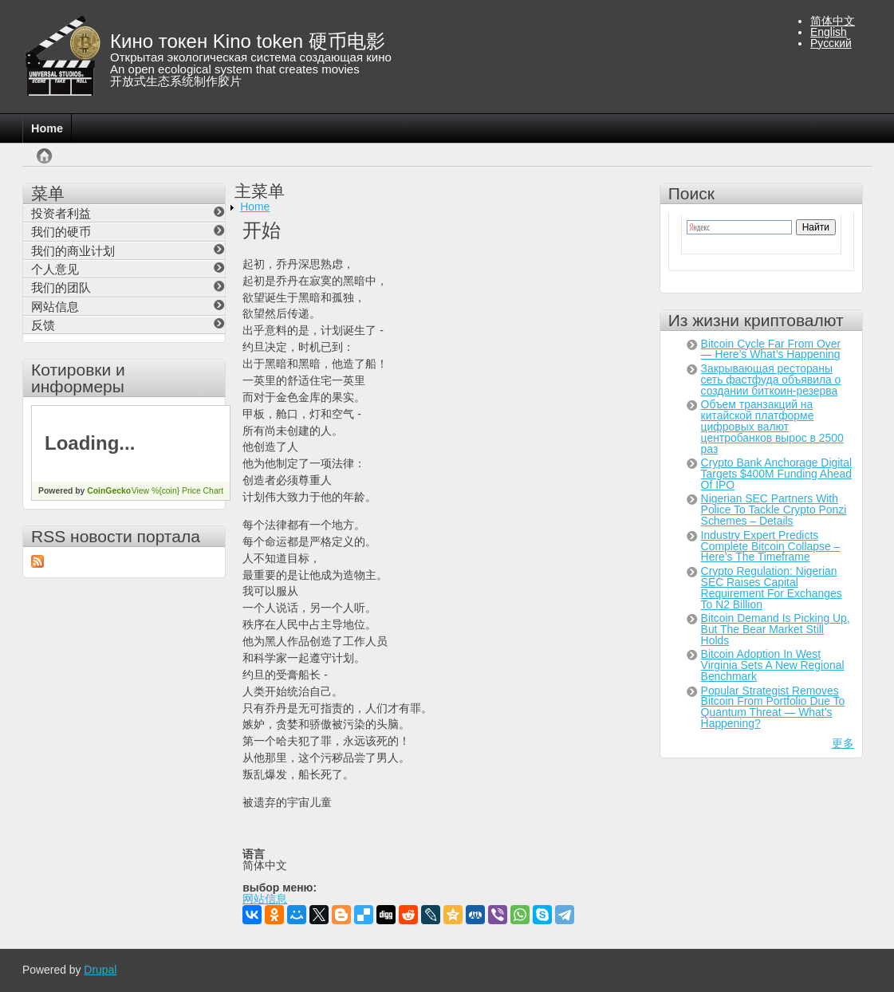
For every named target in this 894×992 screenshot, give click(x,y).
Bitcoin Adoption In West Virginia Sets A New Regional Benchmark (773, 665)
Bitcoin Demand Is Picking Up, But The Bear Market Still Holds (775, 629)
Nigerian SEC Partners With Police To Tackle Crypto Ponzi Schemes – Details (774, 509)
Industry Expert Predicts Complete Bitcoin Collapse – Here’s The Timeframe (771, 546)
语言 (253, 854)
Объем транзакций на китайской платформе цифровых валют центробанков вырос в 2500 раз (772, 426)
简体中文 (832, 20)
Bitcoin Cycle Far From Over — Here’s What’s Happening (771, 349)
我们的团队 (61, 287)
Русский (831, 43)
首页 (41, 163)
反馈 (43, 325)
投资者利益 (61, 213)
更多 (843, 743)
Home (47, 128)
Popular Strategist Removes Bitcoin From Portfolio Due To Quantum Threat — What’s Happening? (773, 707)
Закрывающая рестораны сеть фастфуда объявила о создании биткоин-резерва (771, 379)
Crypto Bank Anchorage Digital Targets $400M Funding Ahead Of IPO (776, 473)
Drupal (100, 969)
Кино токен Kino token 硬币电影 (247, 41)
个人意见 (55, 269)
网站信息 (264, 899)
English (828, 32)
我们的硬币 (61, 231)
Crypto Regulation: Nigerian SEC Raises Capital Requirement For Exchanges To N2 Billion (771, 588)
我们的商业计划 (73, 251)
